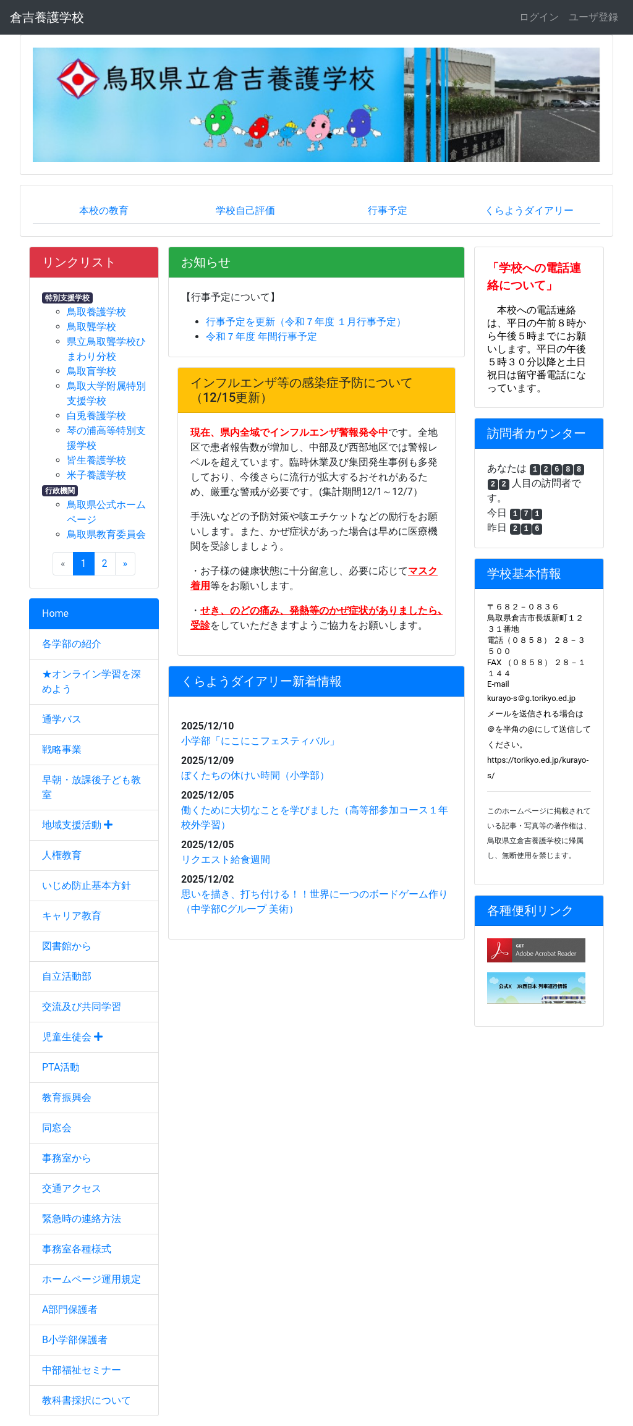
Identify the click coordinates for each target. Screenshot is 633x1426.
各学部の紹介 (71, 644)
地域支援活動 (77, 825)
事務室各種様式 (76, 1249)
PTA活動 (61, 1067)
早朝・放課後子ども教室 (91, 787)
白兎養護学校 (96, 416)
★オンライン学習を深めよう (91, 681)
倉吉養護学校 (47, 17)
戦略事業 (62, 749)
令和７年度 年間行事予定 (261, 336)
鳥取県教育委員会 (106, 534)
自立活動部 (66, 976)
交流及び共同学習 (81, 1006)
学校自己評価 (245, 210)
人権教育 (62, 855)
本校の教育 (104, 210)
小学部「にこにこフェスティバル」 (260, 741)
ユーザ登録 (593, 17)
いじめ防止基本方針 (86, 885)
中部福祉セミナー (81, 1370)
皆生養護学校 (96, 460)
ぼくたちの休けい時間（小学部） (255, 775)
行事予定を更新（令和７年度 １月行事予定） (306, 322)
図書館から (66, 946)
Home (55, 613)
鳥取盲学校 (91, 371)
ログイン (539, 17)
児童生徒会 (72, 1037)
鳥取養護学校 (96, 312)
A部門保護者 (70, 1309)
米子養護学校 (96, 475)
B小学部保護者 (75, 1340)
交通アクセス (71, 1188)
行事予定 (387, 210)
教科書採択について (86, 1400)
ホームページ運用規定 (91, 1279)
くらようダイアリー (529, 210)
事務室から (66, 1158)
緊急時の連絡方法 (81, 1218)
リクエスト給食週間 (225, 859)
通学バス (62, 719)
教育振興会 (66, 1097)
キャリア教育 (71, 916)
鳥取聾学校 (91, 327)
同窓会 (57, 1128)
